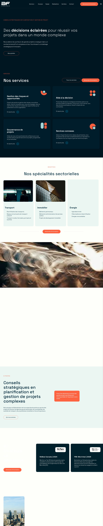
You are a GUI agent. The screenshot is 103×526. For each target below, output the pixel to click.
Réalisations (55, 4)
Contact (71, 4)
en (101, 4)
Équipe (47, 4)
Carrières (64, 4)
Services (32, 4)
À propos (40, 4)
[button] (11, 53)
